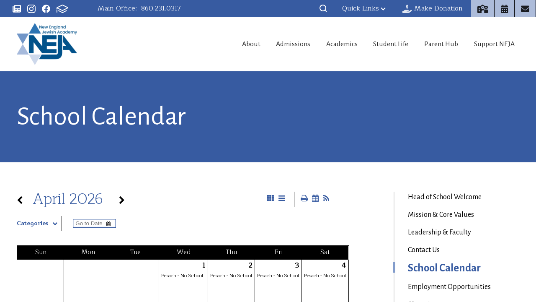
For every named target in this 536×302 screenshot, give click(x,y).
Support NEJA (495, 44)
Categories (39, 223)
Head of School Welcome (445, 197)
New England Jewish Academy (47, 44)
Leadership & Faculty (439, 232)
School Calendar (444, 268)
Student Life (382, 44)
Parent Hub (437, 44)
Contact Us (424, 250)
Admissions (274, 44)
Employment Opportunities (449, 287)
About (227, 44)
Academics (328, 44)
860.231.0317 (161, 8)
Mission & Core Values (441, 215)
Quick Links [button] (364, 8)
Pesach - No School (182, 275)
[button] (323, 8)
